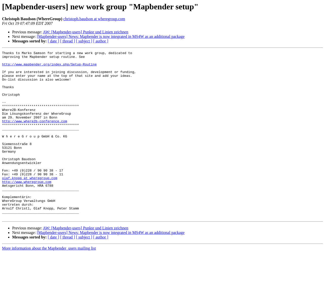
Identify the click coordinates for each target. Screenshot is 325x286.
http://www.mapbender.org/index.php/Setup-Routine (49, 67)
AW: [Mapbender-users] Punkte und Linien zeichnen (85, 32)
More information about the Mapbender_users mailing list (49, 281)
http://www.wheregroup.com (26, 208)
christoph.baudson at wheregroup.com (94, 19)
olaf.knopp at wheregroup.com (29, 203)
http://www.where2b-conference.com (34, 135)
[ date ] (53, 41)
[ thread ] (67, 41)
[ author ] (100, 41)
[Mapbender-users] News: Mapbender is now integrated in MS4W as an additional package (111, 36)
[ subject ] (84, 41)
